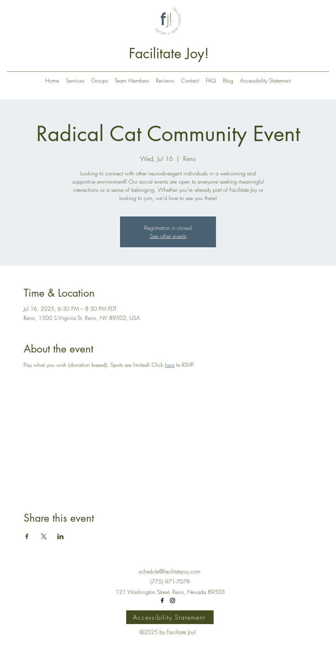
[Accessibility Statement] (170, 617)
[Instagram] (172, 600)
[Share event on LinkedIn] (60, 536)
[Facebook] (162, 600)
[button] (75, 80)
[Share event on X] (43, 536)
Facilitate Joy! (169, 53)
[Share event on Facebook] (27, 536)
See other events (168, 236)
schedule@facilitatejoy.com (170, 571)
